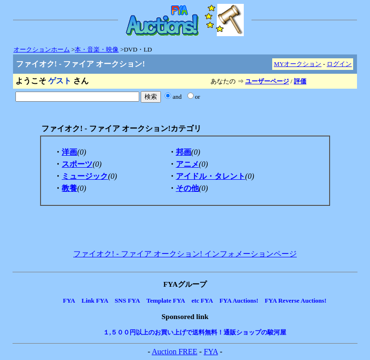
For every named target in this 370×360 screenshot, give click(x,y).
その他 (187, 188)
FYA (69, 300)
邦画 (183, 152)
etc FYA (202, 300)
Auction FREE (175, 351)
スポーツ (77, 164)
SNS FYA (127, 300)
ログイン (339, 63)
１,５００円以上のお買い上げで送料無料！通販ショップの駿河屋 (194, 332)
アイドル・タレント (210, 176)
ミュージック (85, 176)
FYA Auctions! (238, 300)
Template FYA (165, 300)
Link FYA (94, 300)
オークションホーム (41, 49)
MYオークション (297, 63)
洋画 (69, 152)
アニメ (187, 164)
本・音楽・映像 (97, 49)
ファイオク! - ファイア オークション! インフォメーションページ (185, 254)
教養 (69, 188)
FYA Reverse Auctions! (295, 300)
